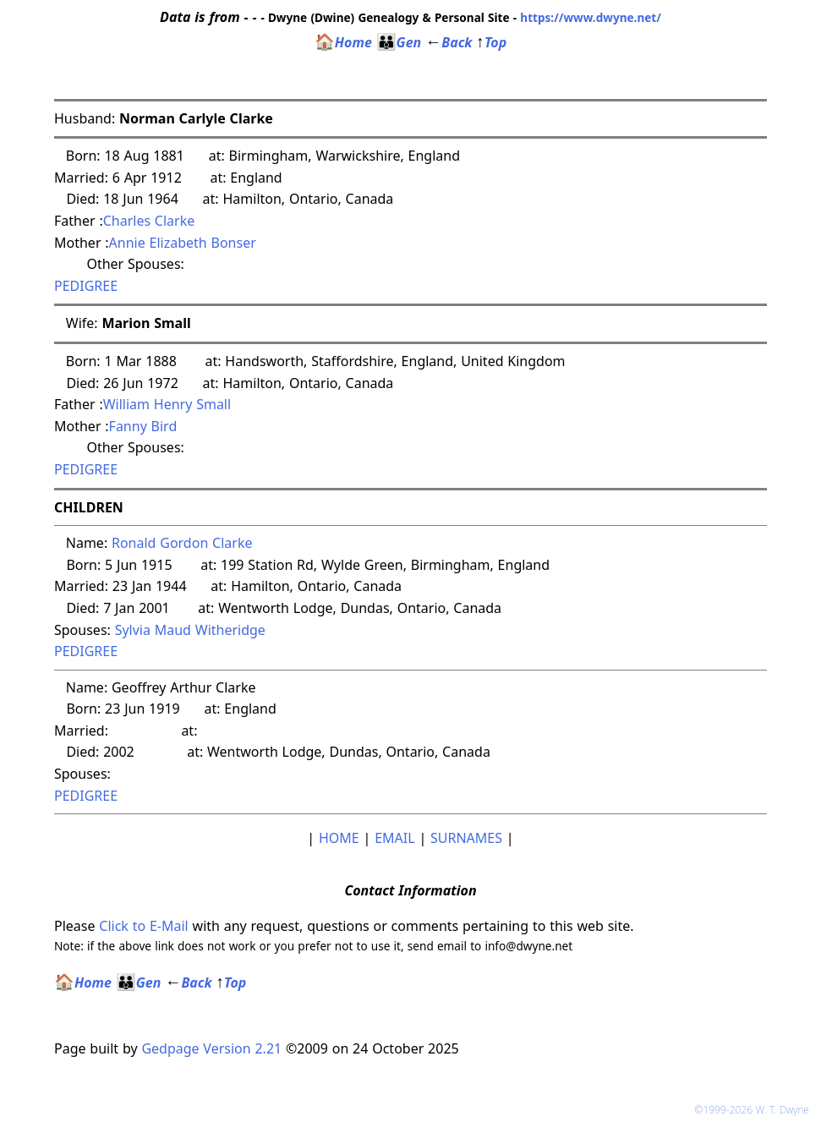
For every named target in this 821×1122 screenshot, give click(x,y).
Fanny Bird (143, 426)
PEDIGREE (86, 285)
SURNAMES (466, 838)
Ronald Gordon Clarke (182, 543)
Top (491, 42)
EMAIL (394, 838)
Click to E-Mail (143, 926)
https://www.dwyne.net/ (590, 17)
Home (343, 42)
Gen (399, 42)
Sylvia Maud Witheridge (190, 630)
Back (448, 42)
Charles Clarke (149, 220)
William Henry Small (167, 404)
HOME (339, 838)
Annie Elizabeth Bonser (182, 242)
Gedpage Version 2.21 (211, 1048)
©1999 (755, 1110)
